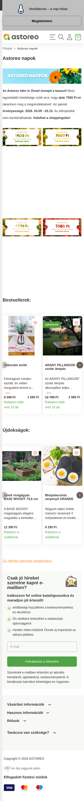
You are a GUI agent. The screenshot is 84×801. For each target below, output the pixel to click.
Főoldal (7, 48)
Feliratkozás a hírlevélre (42, 662)
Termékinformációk (36, 409)
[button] (4, 365)
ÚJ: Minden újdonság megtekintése (27, 562)
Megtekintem (42, 21)
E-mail (14, 647)
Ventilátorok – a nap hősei (48, 9)
